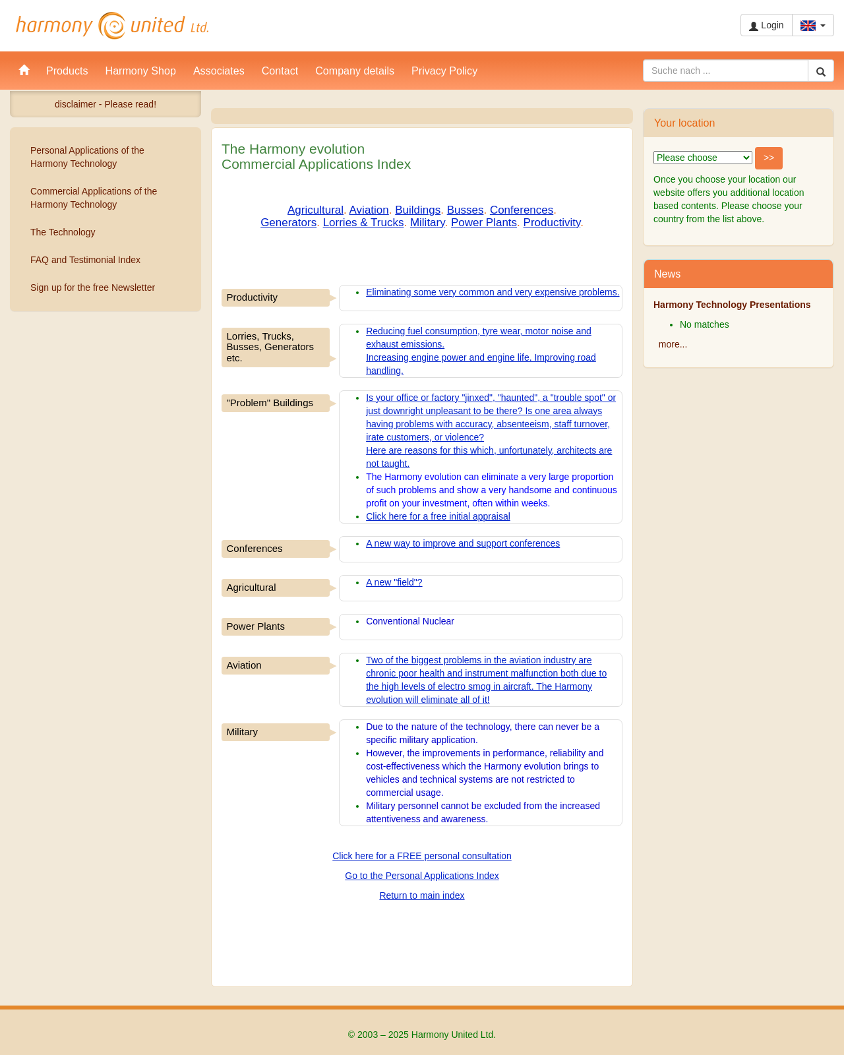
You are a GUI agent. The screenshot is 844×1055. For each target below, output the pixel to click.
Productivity (552, 222)
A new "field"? (394, 582)
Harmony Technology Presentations (732, 304)
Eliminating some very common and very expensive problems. (492, 292)
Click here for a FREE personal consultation (422, 856)
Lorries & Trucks (363, 222)
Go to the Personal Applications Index (421, 875)
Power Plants (484, 222)
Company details (354, 70)
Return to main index (421, 895)
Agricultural (315, 210)
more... (673, 344)
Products (67, 70)
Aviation (369, 210)
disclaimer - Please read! (105, 104)
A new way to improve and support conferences (463, 543)
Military (427, 222)
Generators (288, 222)
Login (766, 25)
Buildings (417, 210)
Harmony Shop (141, 70)
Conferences (521, 210)
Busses (465, 210)
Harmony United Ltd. (112, 26)
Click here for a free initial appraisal (438, 516)
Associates (219, 70)
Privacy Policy (444, 70)
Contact (280, 70)
